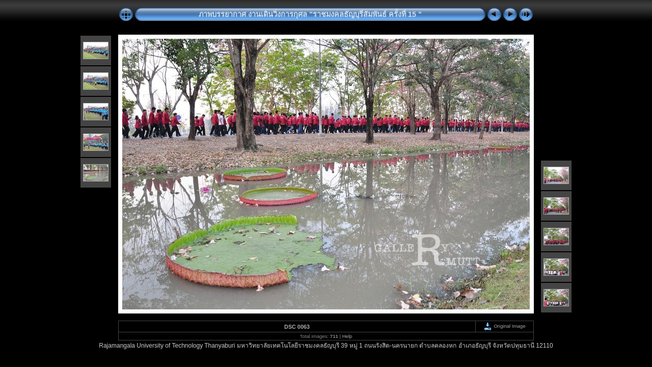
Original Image (504, 326)
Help (347, 336)
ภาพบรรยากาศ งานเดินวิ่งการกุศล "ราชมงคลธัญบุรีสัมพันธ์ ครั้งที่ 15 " (310, 14)
